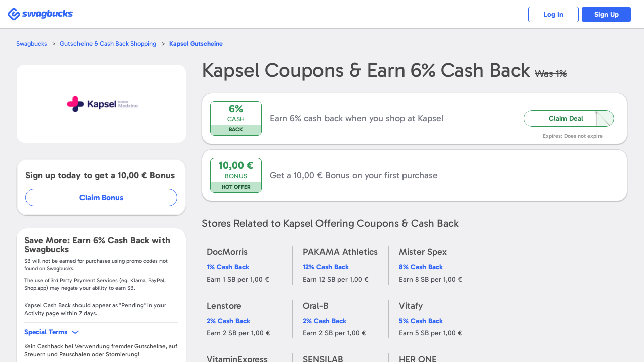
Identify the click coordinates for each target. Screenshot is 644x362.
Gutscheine (196, 43)
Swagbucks (31, 43)
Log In (554, 14)
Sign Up (606, 14)
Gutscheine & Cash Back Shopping (108, 43)
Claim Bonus (101, 197)
